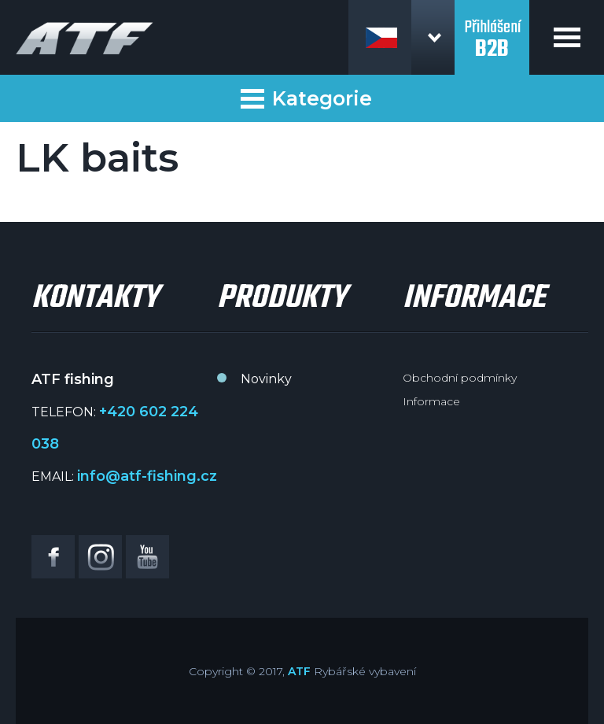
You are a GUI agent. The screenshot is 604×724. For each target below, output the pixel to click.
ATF (299, 671)
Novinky (266, 378)
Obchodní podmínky (460, 378)
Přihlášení (492, 29)
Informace (431, 401)
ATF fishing (84, 38)
